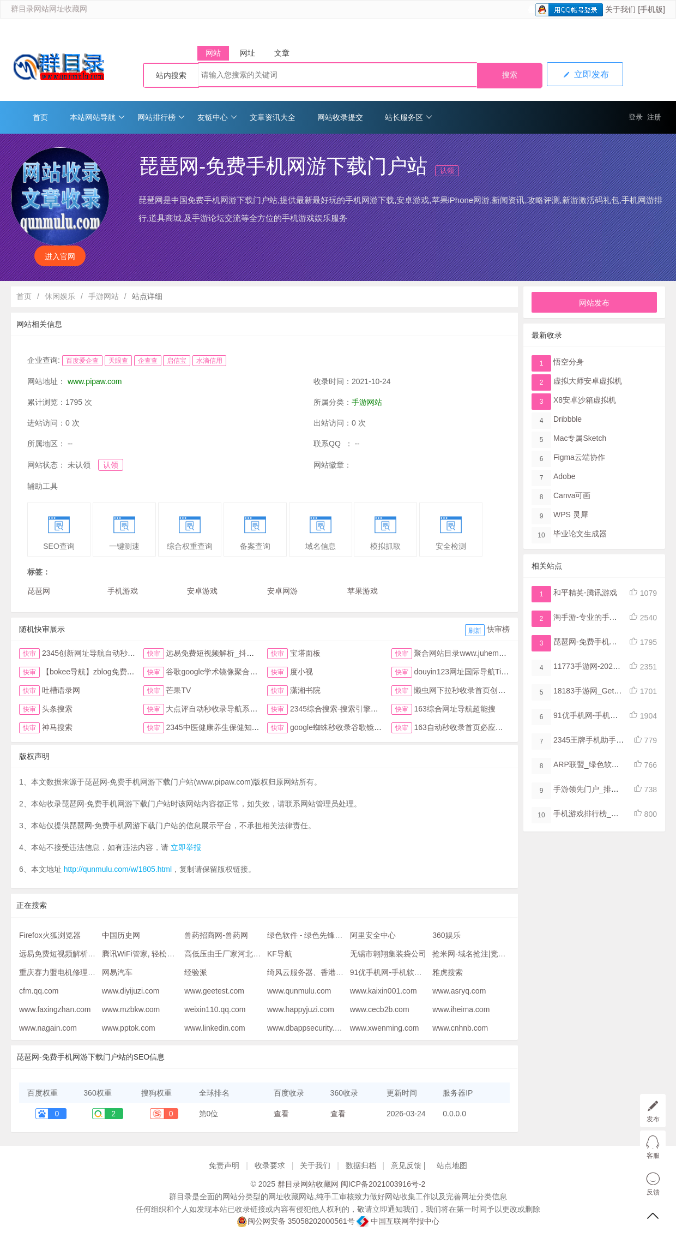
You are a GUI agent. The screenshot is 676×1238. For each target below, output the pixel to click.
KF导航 (279, 953)
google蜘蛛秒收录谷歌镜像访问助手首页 (358, 727)
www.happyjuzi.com (300, 1009)
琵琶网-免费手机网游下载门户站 (608, 641)
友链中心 (217, 117)
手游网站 (103, 296)
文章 (281, 53)
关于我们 (620, 9)
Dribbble (567, 419)
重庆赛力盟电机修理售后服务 (68, 972)
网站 (213, 53)
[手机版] (651, 9)
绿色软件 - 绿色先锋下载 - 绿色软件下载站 (339, 935)
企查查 (148, 360)
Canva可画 (571, 495)
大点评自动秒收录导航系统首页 (219, 708)
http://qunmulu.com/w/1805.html (118, 869)
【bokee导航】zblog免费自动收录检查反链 (115, 671)
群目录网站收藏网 (308, 1184)
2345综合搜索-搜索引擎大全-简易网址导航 (362, 708)
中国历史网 (121, 935)
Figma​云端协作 (579, 457)
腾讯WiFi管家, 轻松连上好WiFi (154, 953)
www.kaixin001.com (383, 990)
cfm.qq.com (38, 990)
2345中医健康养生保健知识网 (216, 727)
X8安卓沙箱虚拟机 (584, 400)
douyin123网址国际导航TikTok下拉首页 (480, 671)
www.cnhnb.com (460, 1028)
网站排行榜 (161, 117)
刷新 (474, 631)
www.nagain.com (48, 1028)
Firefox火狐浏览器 (50, 935)
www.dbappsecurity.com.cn (313, 1028)
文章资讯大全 (272, 117)
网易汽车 (117, 972)
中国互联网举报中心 (398, 1221)
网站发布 (594, 302)
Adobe (564, 476)
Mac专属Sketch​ (579, 438)
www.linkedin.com (214, 1028)
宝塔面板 (305, 653)
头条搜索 (57, 708)
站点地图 (452, 1165)
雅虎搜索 (447, 972)
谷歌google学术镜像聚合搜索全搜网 (227, 671)
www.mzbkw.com (131, 1009)
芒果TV (178, 690)
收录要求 (270, 1165)
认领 (447, 170)
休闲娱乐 (60, 296)
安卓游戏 (202, 591)
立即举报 (186, 847)
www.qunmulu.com (299, 990)
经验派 (195, 972)
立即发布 (585, 74)
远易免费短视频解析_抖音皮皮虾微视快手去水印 (248, 653)
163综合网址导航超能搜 (454, 708)
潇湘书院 (305, 690)
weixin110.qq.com (214, 1009)
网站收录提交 (340, 117)
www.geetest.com (214, 990)
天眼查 (118, 360)
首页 (40, 117)
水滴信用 (209, 360)
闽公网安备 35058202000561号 (296, 1221)
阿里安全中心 (373, 935)
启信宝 (176, 360)
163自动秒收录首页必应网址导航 (470, 727)
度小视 (301, 671)
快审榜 (498, 629)
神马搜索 (57, 727)
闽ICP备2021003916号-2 (383, 1184)
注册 (654, 117)
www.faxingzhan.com (55, 1009)
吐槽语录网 (61, 690)
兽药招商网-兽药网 (216, 935)
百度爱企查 (82, 360)
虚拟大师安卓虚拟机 (587, 380)
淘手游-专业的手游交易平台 (600, 617)
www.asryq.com (459, 990)
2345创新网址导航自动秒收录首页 (100, 653)
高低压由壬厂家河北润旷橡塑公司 (241, 953)
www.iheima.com (461, 1009)
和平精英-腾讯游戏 (585, 592)
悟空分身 (568, 361)
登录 (636, 117)
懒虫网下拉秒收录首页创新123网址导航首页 (489, 690)
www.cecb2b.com (379, 1009)
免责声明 (224, 1165)
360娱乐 (446, 935)
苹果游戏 (362, 591)
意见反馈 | (409, 1165)
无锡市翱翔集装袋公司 (388, 953)
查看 (281, 1113)
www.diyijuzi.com (131, 990)
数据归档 (361, 1165)
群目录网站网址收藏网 (49, 9)
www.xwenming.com (384, 1028)
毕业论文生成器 (580, 533)
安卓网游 (282, 591)
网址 (247, 53)
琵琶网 (38, 591)
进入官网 (60, 256)
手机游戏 (122, 591)
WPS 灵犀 (570, 514)
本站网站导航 (97, 117)
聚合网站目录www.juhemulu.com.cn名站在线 (490, 653)
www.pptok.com (128, 1028)
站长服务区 (408, 117)
